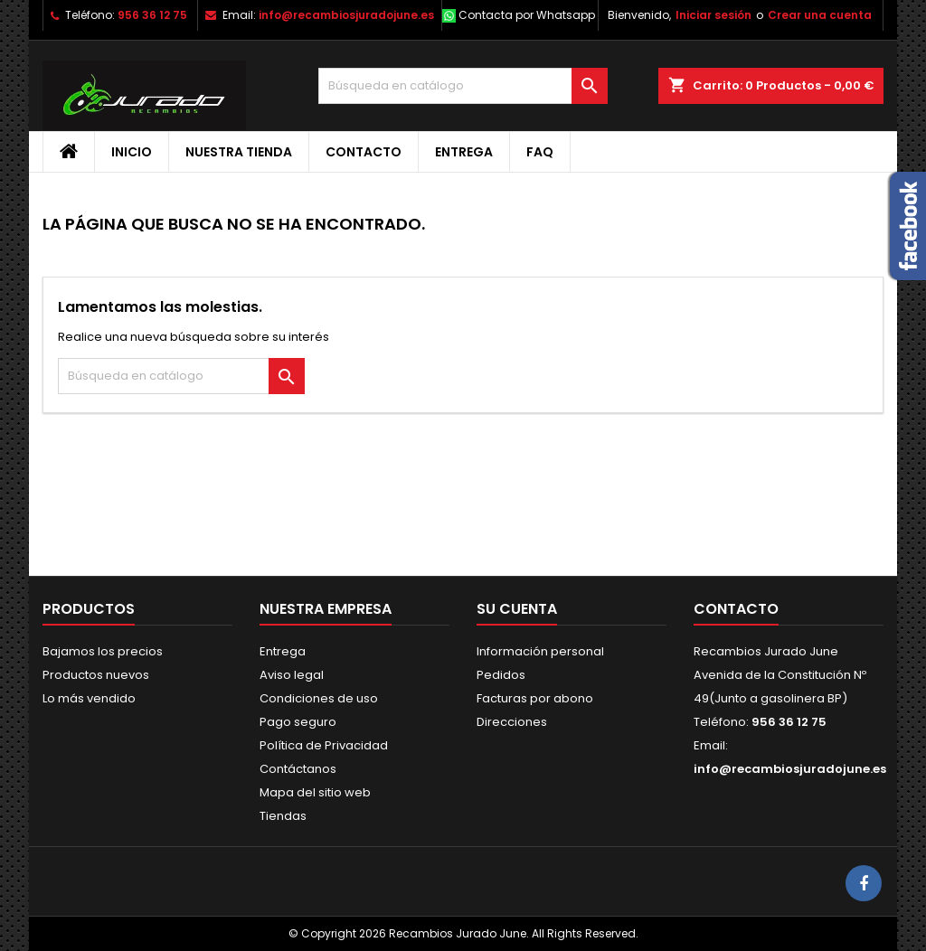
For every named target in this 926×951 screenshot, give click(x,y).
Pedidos (501, 674)
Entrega (464, 152)
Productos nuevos (96, 674)
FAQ (539, 152)
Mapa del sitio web (315, 792)
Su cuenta (517, 608)
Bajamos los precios (103, 651)
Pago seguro (298, 721)
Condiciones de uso (319, 698)
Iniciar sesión (713, 15)
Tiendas (283, 815)
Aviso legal (292, 674)
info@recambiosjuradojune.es (346, 15)
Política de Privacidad (324, 745)
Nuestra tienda (238, 152)
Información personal (540, 651)
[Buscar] (463, 86)
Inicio (131, 152)
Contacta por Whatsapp (526, 15)
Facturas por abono (535, 698)
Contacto (364, 152)
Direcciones (512, 721)
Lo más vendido (89, 698)
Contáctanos (298, 768)
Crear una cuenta (820, 15)
